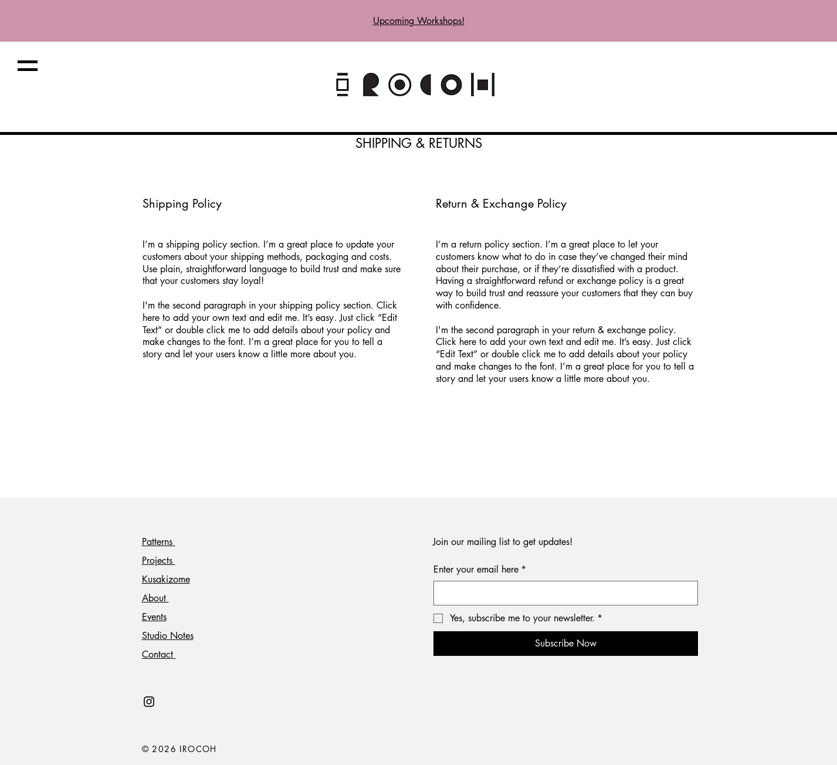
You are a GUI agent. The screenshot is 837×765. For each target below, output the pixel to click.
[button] (28, 65)
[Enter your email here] (562, 593)
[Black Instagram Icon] (149, 702)
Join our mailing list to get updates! (502, 542)
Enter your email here (479, 569)
